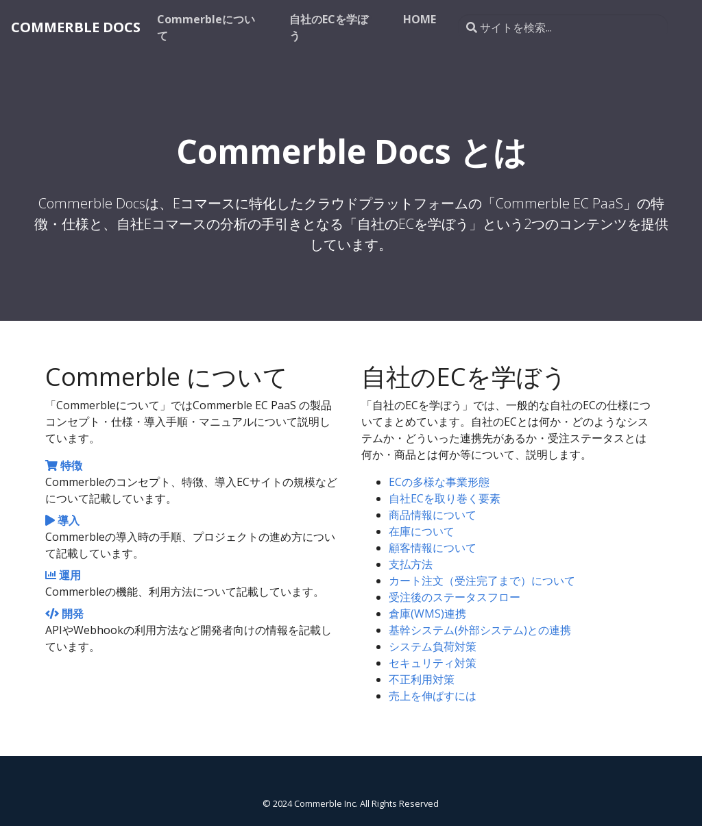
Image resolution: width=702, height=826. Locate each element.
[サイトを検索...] (563, 27)
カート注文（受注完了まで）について (482, 580)
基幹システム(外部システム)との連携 (480, 629)
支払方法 (411, 564)
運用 (63, 575)
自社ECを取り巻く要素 (444, 498)
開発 (64, 613)
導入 (62, 520)
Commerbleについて (206, 27)
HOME (419, 19)
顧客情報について (432, 547)
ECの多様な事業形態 (439, 481)
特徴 (63, 465)
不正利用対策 (422, 679)
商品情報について (432, 514)
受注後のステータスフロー (454, 597)
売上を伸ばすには (432, 695)
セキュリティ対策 (432, 662)
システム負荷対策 (432, 646)
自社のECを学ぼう (328, 27)
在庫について (422, 531)
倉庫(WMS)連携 (427, 613)
